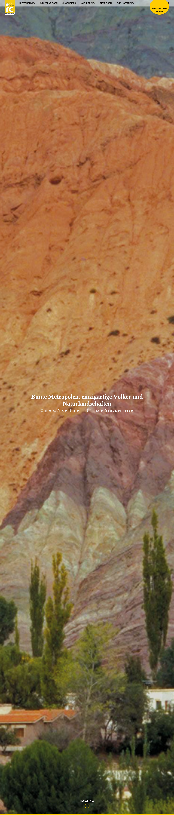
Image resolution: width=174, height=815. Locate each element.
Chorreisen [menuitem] (69, 3)
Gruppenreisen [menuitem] (49, 3)
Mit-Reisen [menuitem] (106, 3)
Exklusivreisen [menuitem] (125, 3)
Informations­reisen (159, 10)
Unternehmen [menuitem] (27, 3)
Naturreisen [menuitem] (88, 3)
